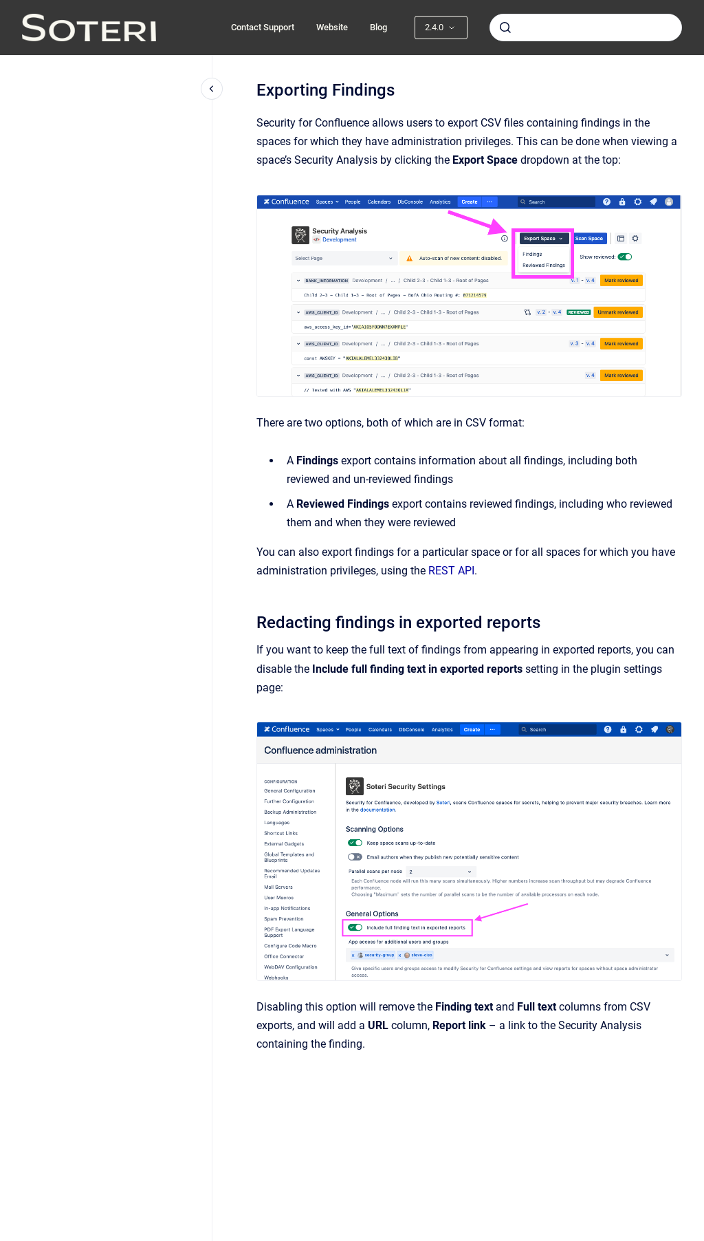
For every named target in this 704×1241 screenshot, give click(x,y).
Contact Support (262, 27)
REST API (451, 570)
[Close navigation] (212, 89)
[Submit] (505, 28)
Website (332, 27)
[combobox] (585, 27)
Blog (378, 27)
